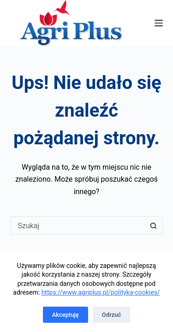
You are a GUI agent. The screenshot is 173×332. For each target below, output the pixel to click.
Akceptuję (65, 314)
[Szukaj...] (77, 225)
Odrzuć (111, 314)
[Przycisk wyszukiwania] (153, 225)
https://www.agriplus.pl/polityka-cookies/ (101, 292)
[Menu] (159, 23)
